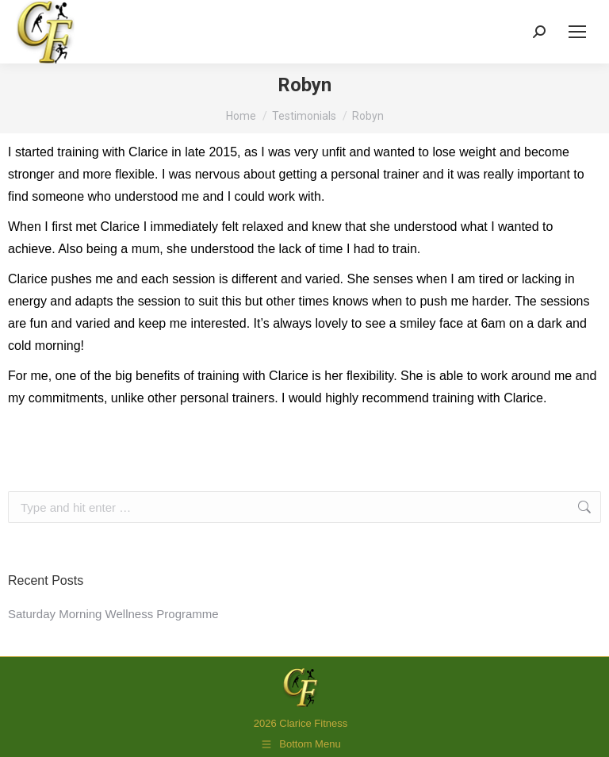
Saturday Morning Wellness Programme (113, 614)
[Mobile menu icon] (577, 32)
